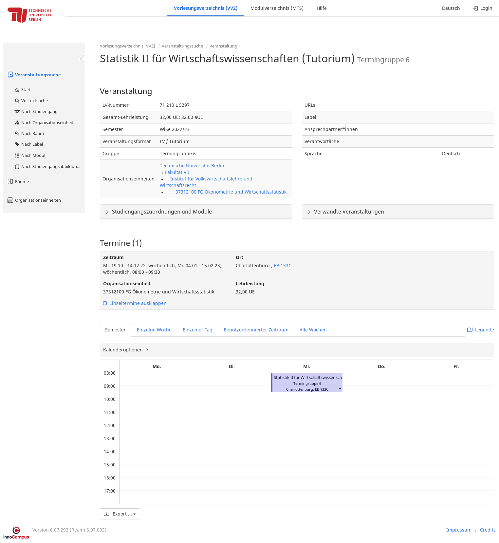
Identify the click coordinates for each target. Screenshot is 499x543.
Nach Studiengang (36, 111)
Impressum (458, 530)
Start (22, 89)
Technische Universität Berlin (192, 165)
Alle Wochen (313, 330)
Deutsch (451, 8)
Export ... (120, 514)
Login (482, 8)
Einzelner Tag (198, 330)
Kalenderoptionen (123, 349)
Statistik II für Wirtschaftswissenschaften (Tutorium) (324, 377)
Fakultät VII (177, 172)
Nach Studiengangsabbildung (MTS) (49, 166)
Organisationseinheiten (34, 200)
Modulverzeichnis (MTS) (277, 8)
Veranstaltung (223, 46)
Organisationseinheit (127, 283)
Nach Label (28, 144)
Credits (488, 530)
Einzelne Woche (154, 330)
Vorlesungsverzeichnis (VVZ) (205, 8)
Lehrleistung (250, 283)
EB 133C (281, 265)
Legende (480, 330)
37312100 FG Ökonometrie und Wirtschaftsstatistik (231, 192)
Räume (18, 181)
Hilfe (322, 8)
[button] (340, 388)
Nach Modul (29, 155)
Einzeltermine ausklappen (135, 303)
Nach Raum (29, 133)
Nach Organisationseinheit (43, 122)
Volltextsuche (31, 100)
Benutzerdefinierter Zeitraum (256, 330)
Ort (239, 257)
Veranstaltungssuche (34, 75)
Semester (115, 330)
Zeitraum (113, 257)
